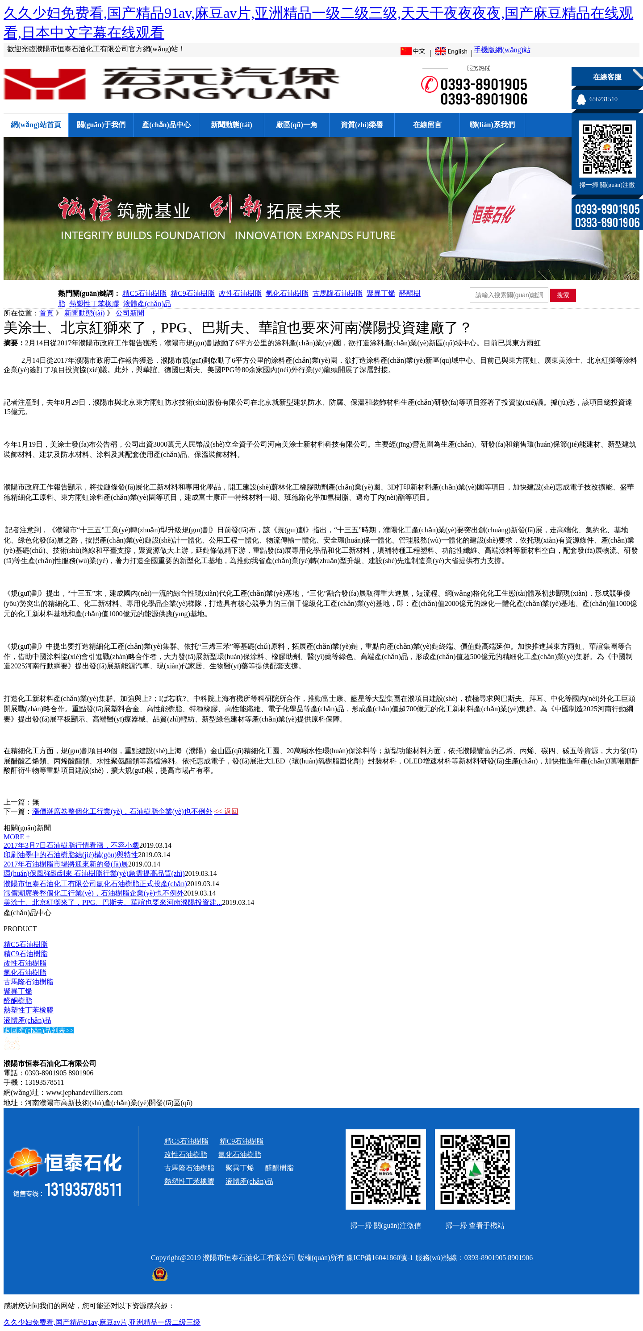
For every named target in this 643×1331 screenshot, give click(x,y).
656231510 (603, 99)
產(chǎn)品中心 (166, 125)
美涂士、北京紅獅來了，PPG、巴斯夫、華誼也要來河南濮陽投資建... (113, 902)
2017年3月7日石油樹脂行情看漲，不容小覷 (71, 845)
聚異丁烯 (381, 293)
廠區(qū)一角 (296, 125)
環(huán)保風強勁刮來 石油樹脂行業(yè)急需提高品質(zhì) (94, 873)
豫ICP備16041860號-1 (379, 1257)
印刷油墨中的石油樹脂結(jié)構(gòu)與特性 (71, 854)
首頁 (46, 313)
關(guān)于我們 (101, 125)
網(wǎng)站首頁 (36, 125)
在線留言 (427, 125)
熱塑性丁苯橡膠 (94, 303)
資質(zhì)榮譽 (362, 125)
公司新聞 (130, 313)
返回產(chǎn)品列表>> (39, 1030)
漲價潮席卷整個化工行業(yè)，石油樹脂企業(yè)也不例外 (94, 893)
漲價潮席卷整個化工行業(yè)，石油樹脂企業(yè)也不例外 (122, 811)
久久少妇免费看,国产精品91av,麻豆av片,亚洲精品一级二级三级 (102, 1322)
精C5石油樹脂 (144, 293)
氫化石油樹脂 (287, 293)
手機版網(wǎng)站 (502, 50)
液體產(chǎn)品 (147, 303)
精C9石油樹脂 (193, 293)
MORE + (17, 837)
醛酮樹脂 (18, 1000)
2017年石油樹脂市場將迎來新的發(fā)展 (66, 864)
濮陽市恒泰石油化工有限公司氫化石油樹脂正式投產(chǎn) (95, 883)
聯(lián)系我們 (492, 125)
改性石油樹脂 (240, 293)
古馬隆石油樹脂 (338, 293)
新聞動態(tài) (231, 125)
